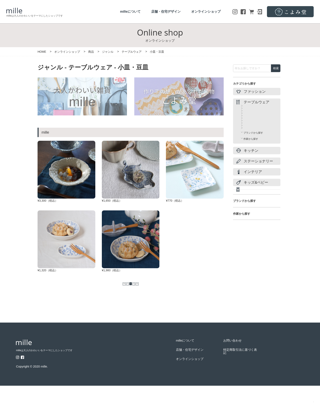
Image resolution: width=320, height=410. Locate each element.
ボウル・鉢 (249, 143)
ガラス (247, 157)
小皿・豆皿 (249, 128)
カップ (247, 113)
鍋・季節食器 (250, 150)
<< (116, 307)
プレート (248, 135)
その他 (247, 172)
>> (144, 307)
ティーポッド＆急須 (254, 165)
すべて (247, 106)
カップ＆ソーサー (253, 121)
